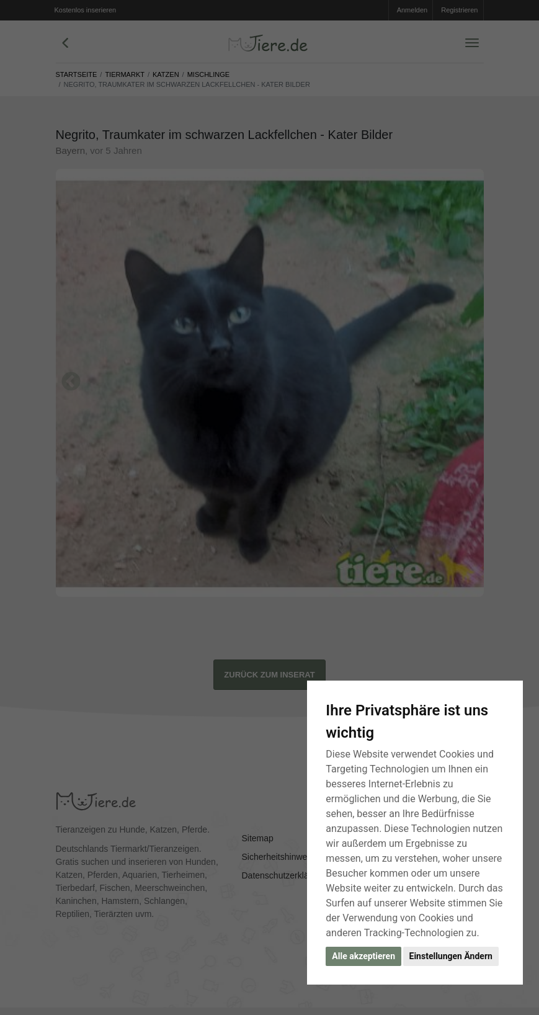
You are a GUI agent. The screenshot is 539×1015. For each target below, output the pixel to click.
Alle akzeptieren (363, 956)
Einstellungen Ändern (450, 956)
